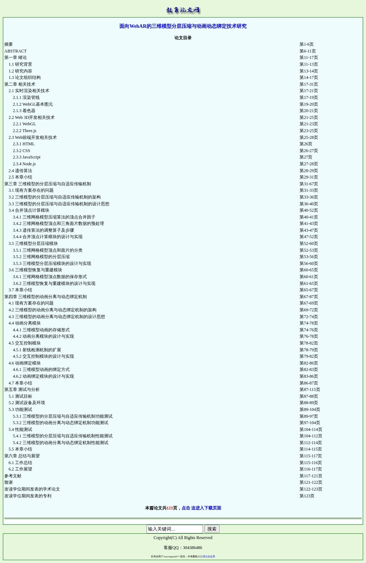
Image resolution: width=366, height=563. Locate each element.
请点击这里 (209, 556)
